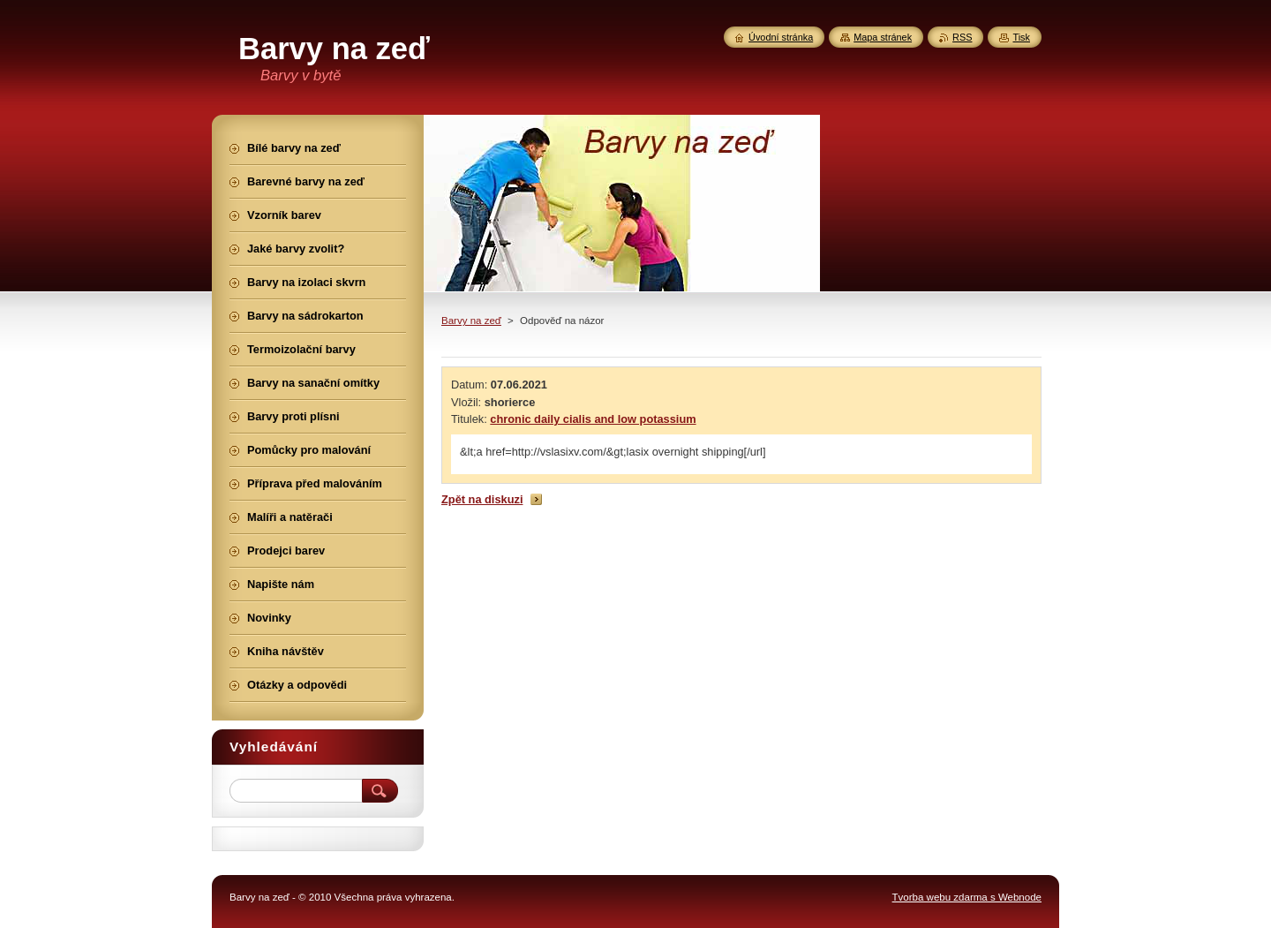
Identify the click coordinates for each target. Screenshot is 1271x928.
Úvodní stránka (780, 37)
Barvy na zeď (471, 320)
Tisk (1021, 37)
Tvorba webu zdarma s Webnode (967, 897)
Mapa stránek (883, 37)
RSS (962, 37)
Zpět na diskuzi (482, 499)
